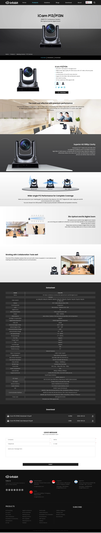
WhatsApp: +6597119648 (62, 487)
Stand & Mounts (43, 523)
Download (68, 2)
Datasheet (50, 57)
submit (50, 464)
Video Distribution (10, 517)
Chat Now (64, 92)
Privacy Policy (60, 531)
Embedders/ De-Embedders (46, 515)
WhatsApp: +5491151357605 (85, 487)
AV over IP (8, 513)
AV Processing (9, 511)
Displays (41, 521)
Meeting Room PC (26, 521)
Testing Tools (59, 513)
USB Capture (42, 519)
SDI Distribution (43, 517)
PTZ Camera (29, 54)
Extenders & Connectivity (12, 519)
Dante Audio (42, 511)
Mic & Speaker (25, 519)
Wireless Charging (60, 515)
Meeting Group (26, 515)
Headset (24, 523)
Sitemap (66, 531)
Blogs (57, 2)
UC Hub (7, 523)
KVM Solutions (9, 521)
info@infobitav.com (39, 487)
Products (35, 2)
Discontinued (59, 517)
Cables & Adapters (60, 511)
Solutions (47, 2)
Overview (43, 57)
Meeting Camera (21, 54)
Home (24, 2)
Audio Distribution (43, 513)
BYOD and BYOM (26, 513)
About (80, 2)
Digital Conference (27, 511)
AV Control (8, 515)
